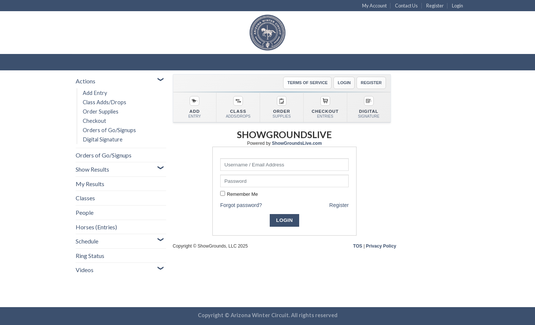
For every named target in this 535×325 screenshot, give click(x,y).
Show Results (92, 169)
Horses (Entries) (96, 226)
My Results (90, 183)
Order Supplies (100, 111)
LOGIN (344, 82)
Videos (85, 269)
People (85, 212)
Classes (85, 197)
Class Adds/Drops (104, 102)
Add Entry (95, 93)
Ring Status (90, 255)
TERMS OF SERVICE (307, 82)
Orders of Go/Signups (109, 130)
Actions (85, 81)
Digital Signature (103, 139)
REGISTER (371, 82)
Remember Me (242, 194)
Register (435, 6)
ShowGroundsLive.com (297, 143)
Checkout (94, 121)
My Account (374, 6)
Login (457, 6)
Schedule (87, 241)
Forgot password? (241, 205)
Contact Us (406, 6)
